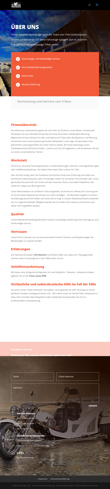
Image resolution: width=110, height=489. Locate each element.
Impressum (42, 479)
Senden (93, 406)
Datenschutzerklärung (60, 479)
